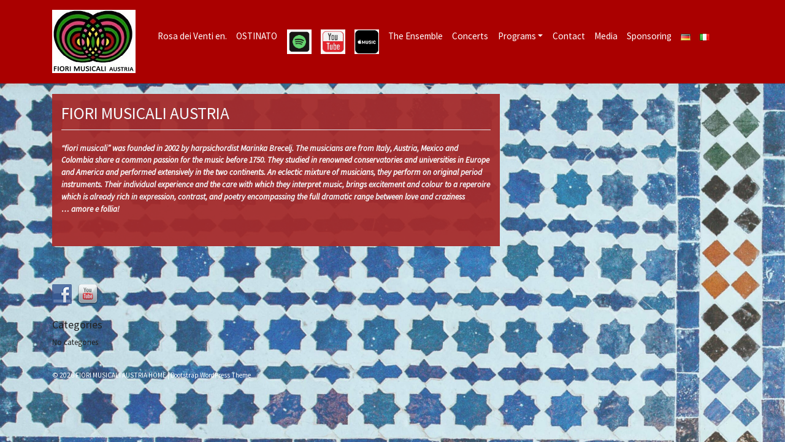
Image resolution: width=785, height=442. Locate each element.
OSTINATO (256, 36)
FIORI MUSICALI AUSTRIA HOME (120, 375)
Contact (569, 36)
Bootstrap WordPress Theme (210, 375)
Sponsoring (649, 36)
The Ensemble (415, 36)
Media (606, 36)
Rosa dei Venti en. (192, 36)
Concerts (470, 36)
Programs (517, 36)
